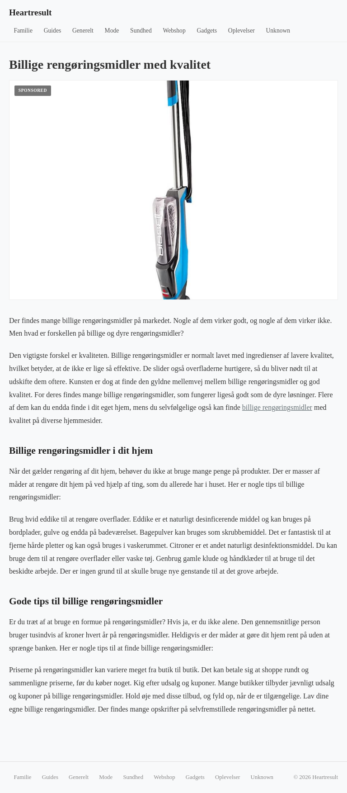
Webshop (174, 30)
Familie (23, 30)
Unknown (278, 30)
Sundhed (141, 30)
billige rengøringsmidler (277, 407)
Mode (112, 30)
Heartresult (30, 12)
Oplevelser (241, 30)
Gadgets (207, 30)
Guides (52, 30)
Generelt (83, 30)
